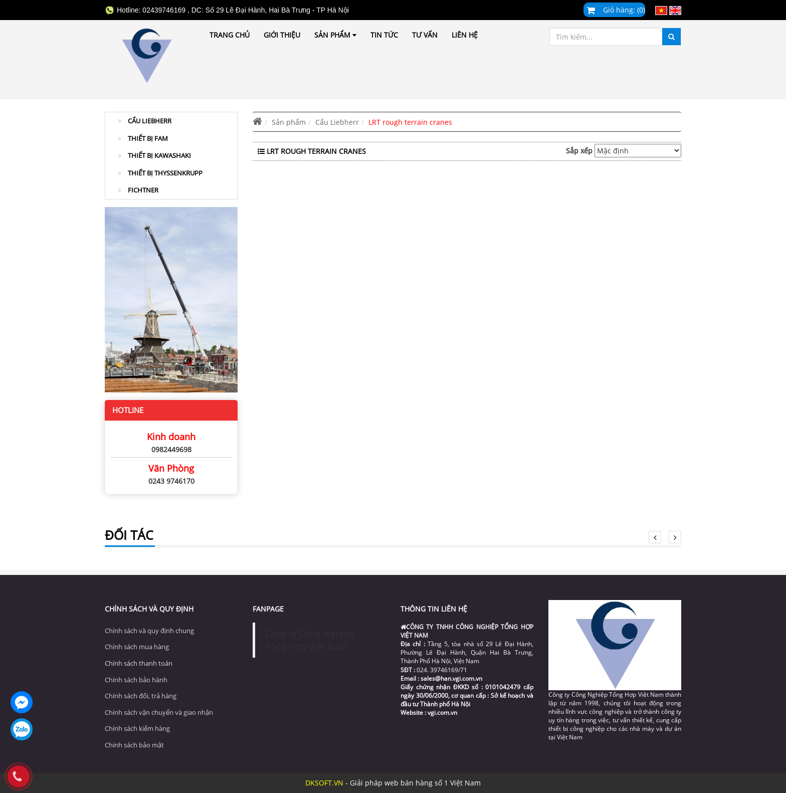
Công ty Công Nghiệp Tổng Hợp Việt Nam (309, 640)
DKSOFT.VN (324, 782)
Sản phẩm (335, 35)
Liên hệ (465, 35)
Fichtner (138, 189)
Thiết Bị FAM (143, 138)
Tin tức (384, 35)
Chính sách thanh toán (138, 663)
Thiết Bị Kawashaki (154, 155)
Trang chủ (230, 35)
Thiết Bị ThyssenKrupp (160, 172)
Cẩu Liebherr (144, 120)
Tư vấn (425, 35)
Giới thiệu (282, 35)
